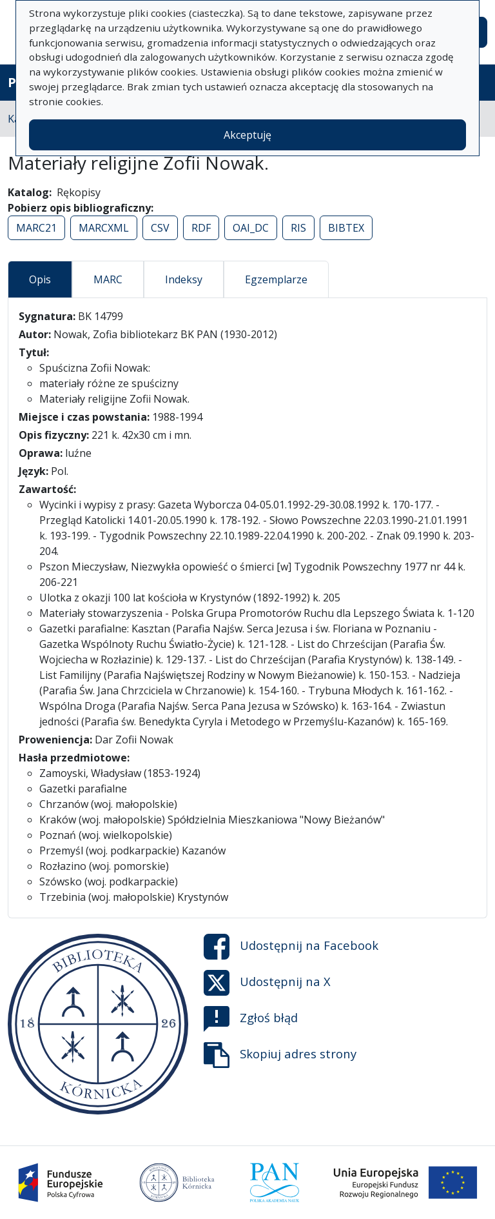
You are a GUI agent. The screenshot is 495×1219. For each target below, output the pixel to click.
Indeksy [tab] (183, 279)
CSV (160, 228)
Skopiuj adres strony (280, 1055)
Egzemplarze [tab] (276, 279)
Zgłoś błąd (251, 1019)
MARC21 (36, 228)
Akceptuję (247, 135)
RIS (298, 228)
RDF (201, 228)
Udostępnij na (291, 947)
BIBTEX (346, 228)
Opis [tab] (40, 279)
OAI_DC (251, 228)
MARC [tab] (107, 279)
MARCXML (104, 228)
